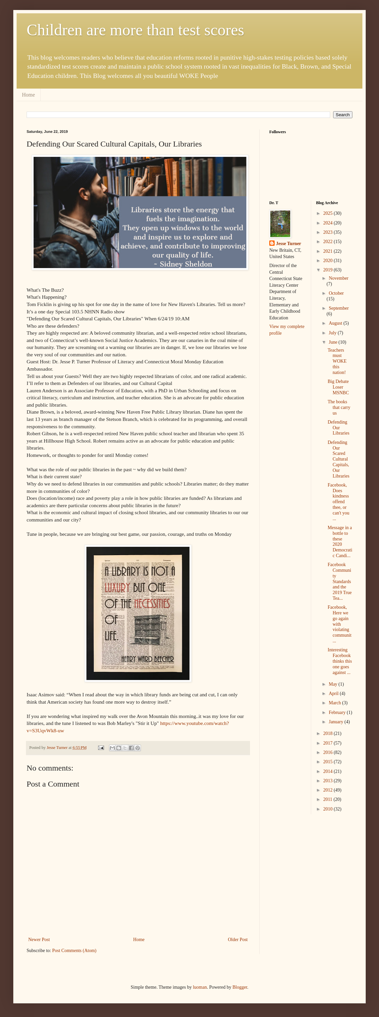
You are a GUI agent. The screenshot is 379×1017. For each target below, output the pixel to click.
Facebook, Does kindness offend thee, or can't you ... (338, 502)
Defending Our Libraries (338, 428)
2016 (328, 752)
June (333, 342)
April (334, 693)
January (336, 721)
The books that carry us (338, 407)
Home (28, 95)
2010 (328, 809)
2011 (328, 799)
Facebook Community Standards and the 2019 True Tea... (339, 581)
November (338, 278)
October (336, 293)
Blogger (239, 987)
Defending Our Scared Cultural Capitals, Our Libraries (338, 459)
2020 (328, 260)
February (338, 712)
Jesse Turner (288, 243)
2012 (328, 790)
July (333, 332)
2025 (328, 213)
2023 (328, 232)
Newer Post (39, 939)
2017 (328, 743)
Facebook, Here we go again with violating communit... (339, 624)
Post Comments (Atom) (74, 950)
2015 (328, 761)
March (335, 702)
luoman (200, 987)
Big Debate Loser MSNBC (338, 387)
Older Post (238, 939)
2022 (328, 241)
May (333, 684)
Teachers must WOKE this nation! (336, 361)
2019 (328, 269)
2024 (328, 222)
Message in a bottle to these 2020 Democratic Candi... (339, 541)
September (339, 308)
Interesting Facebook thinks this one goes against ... (339, 661)
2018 (328, 733)
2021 (328, 251)
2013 (328, 780)
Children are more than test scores (135, 30)
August (336, 323)
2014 (328, 771)
